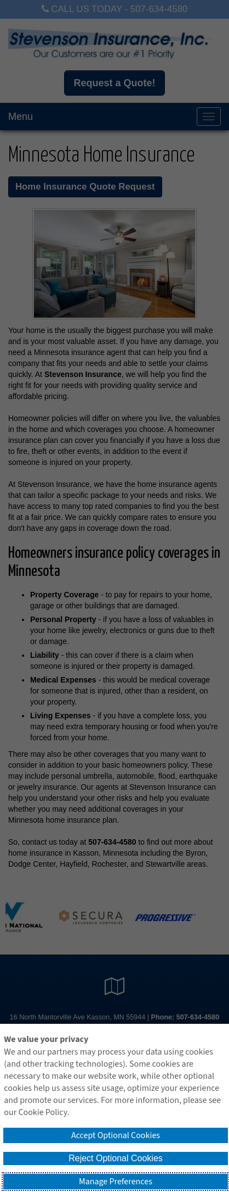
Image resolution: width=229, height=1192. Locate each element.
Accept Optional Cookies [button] (115, 1135)
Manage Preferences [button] (115, 1182)
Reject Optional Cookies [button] (115, 1158)
